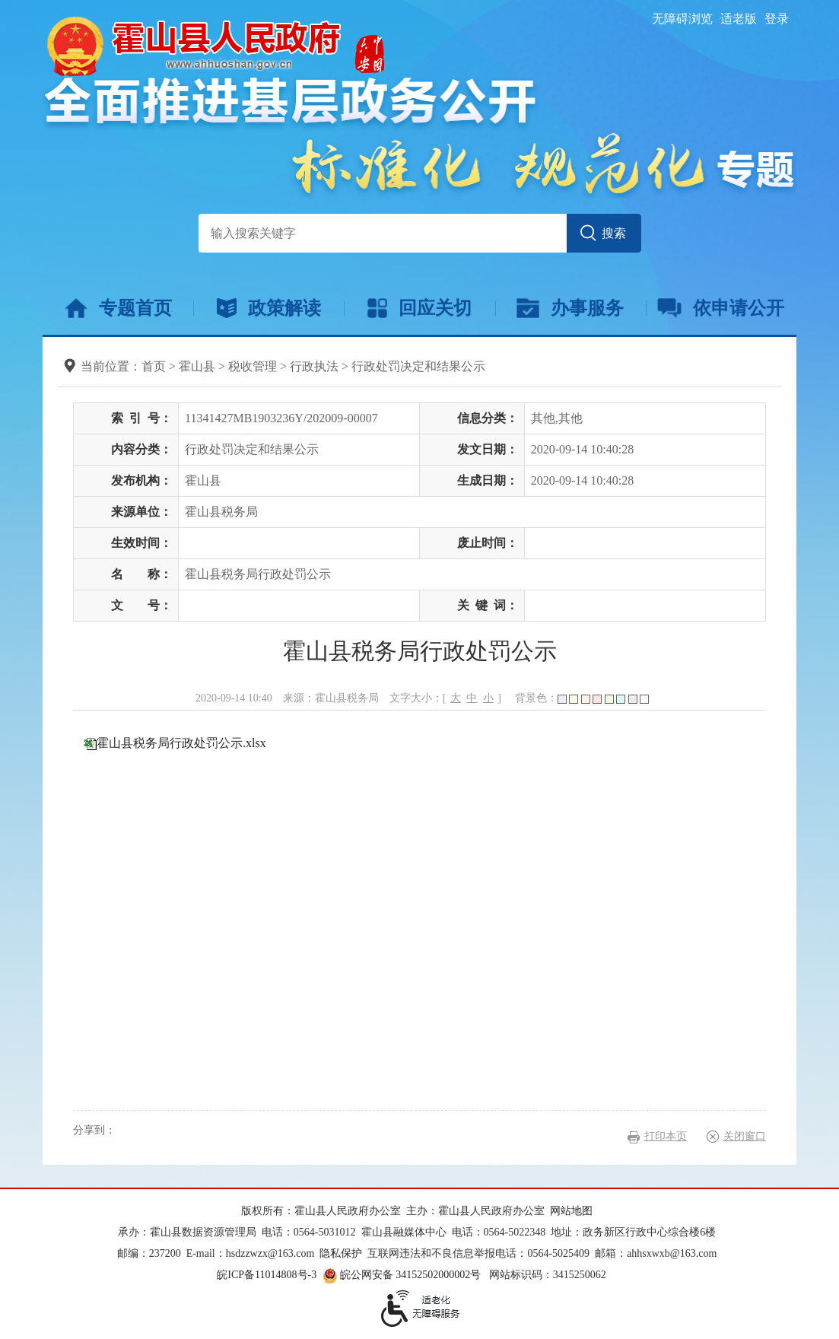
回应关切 (419, 308)
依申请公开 (720, 308)
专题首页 (118, 308)
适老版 (738, 18)
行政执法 (314, 366)
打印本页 (665, 1136)
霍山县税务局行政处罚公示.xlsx (181, 742)
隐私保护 (340, 1253)
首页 (153, 366)
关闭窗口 (744, 1136)
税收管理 (252, 366)
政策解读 (269, 308)
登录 (776, 18)
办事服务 (570, 308)
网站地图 (571, 1211)
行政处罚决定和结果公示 (418, 366)
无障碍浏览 (682, 18)
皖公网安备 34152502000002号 (403, 1274)
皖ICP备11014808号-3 (266, 1274)
